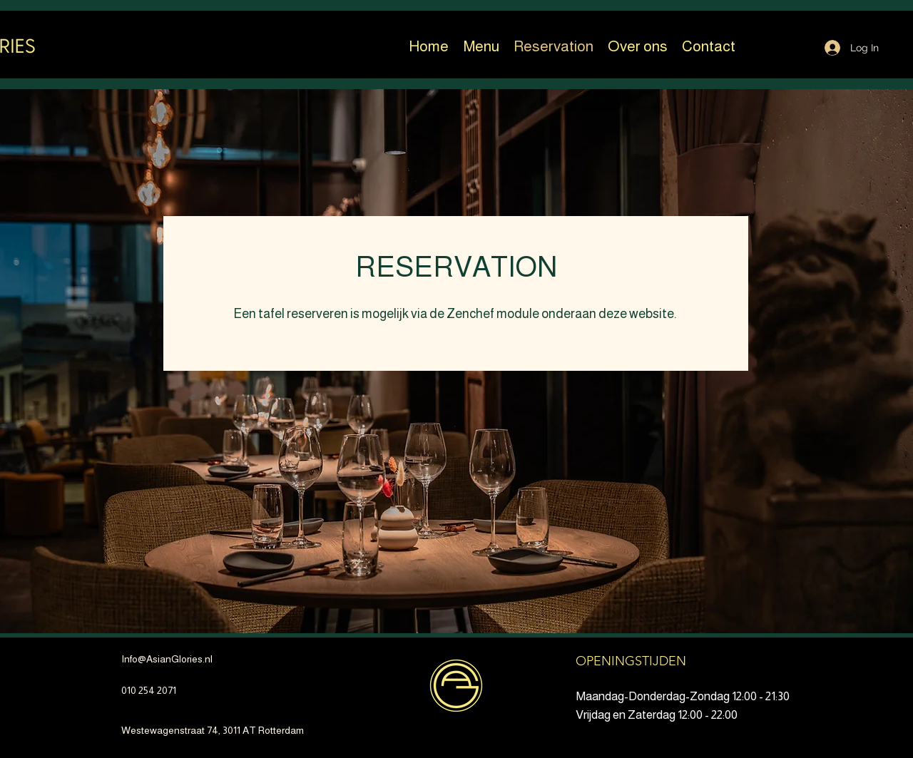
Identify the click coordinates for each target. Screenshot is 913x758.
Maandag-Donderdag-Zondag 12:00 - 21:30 (683, 696)
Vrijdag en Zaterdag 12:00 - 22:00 (657, 715)
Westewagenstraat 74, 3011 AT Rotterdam (212, 730)
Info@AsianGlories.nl (167, 659)
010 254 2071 (148, 690)
